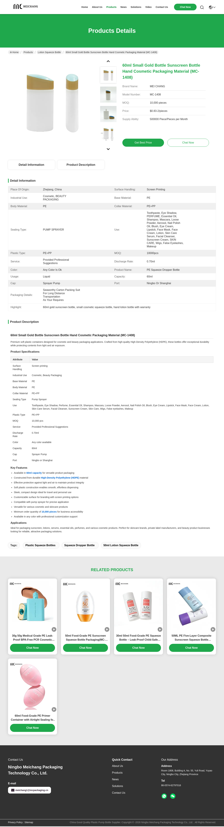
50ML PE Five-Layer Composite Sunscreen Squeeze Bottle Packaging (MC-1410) (191, 638)
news (124, 7)
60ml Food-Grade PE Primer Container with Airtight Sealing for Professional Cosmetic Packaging (32, 718)
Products (28, 52)
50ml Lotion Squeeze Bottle (120, 545)
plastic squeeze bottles (40, 545)
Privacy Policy (15, 822)
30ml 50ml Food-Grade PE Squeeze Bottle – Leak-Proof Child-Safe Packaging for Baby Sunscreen (138, 638)
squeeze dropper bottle (79, 545)
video (148, 7)
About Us (117, 766)
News (115, 779)
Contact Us (118, 792)
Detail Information (31, 164)
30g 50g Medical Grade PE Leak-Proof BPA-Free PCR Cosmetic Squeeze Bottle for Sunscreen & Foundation (32, 638)
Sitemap (29, 822)
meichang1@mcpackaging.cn (29, 790)
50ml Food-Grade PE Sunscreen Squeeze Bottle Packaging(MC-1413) (85, 638)
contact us (162, 7)
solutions (136, 7)
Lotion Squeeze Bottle (49, 52)
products (111, 7)
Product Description (81, 164)
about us (97, 7)
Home (84, 7)
